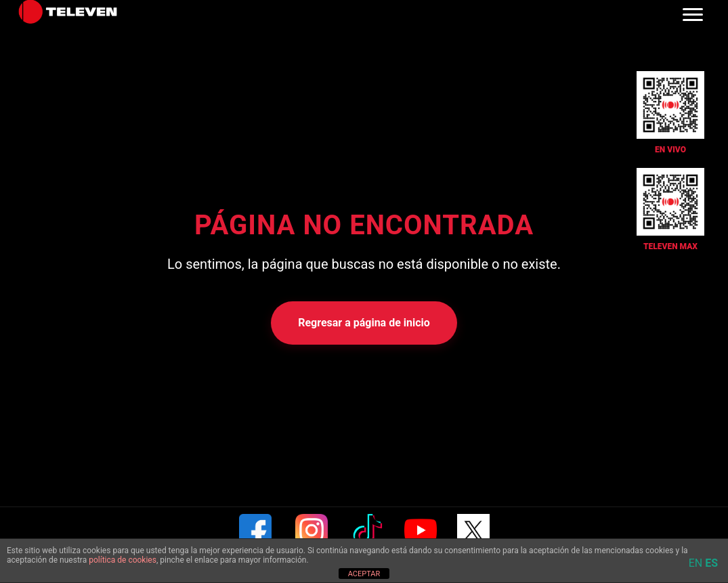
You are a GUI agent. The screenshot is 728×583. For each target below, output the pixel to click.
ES (711, 563)
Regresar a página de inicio (364, 322)
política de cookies (122, 560)
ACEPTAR (364, 573)
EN (696, 563)
